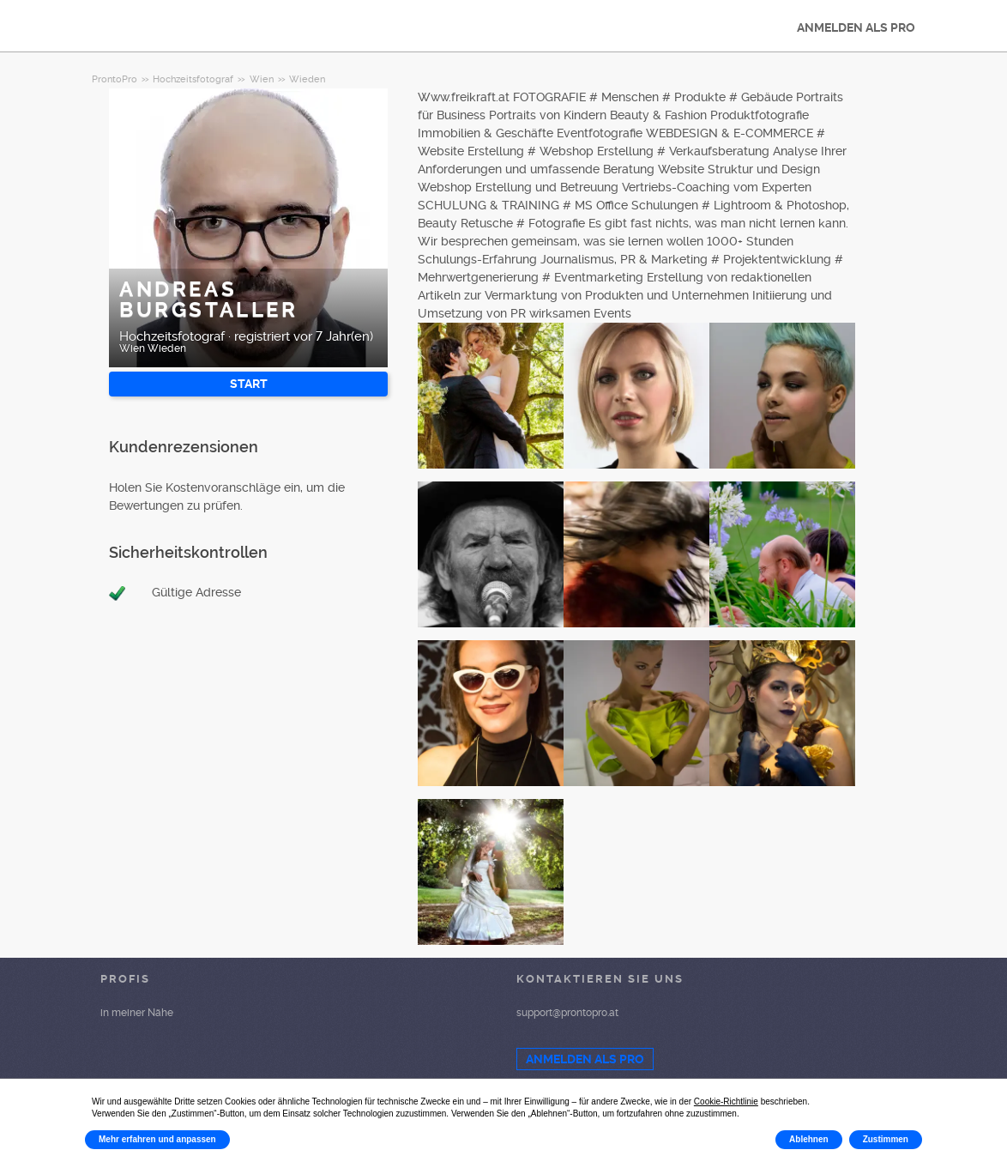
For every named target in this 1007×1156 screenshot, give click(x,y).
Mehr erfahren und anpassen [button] (157, 1139)
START (249, 383)
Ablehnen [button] (809, 1139)
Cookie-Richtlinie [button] (726, 1101)
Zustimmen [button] (885, 1139)
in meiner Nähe (136, 1013)
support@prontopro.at (567, 1013)
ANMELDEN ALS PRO (856, 27)
